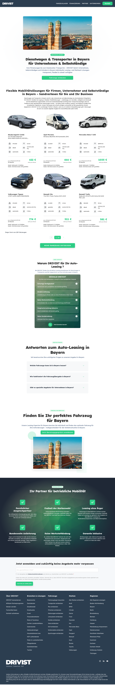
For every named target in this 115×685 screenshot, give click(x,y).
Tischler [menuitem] (29, 650)
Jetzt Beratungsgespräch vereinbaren (57, 433)
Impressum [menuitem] (9, 667)
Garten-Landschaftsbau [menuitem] (35, 624)
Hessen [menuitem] (92, 624)
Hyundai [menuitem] (72, 620)
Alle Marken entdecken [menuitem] (76, 600)
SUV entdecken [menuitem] (53, 627)
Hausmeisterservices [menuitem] (34, 634)
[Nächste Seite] (64, 237)
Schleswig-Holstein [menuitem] (96, 650)
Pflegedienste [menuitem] (31, 644)
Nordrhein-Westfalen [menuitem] (97, 634)
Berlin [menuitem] (92, 610)
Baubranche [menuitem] (31, 600)
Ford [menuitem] (70, 617)
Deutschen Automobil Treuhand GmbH (81, 676)
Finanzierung (74, 3)
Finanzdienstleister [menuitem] (33, 617)
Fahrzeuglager (62, 3)
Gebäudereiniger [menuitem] (32, 630)
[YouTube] (107, 661)
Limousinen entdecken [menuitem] (55, 617)
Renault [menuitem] (71, 637)
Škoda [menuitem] (71, 644)
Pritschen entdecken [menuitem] (54, 610)
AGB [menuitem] (22, 667)
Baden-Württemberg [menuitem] (97, 604)
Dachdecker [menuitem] (31, 604)
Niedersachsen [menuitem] (95, 630)
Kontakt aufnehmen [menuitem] (12, 614)
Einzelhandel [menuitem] (31, 607)
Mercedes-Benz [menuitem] (74, 627)
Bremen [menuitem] (92, 617)
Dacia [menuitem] (71, 614)
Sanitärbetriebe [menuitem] (32, 647)
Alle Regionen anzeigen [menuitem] (97, 600)
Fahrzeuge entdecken (57, 78)
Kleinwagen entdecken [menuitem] (55, 614)
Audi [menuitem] (70, 604)
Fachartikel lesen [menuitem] (11, 610)
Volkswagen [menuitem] (73, 650)
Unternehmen (95, 3)
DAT (7, 682)
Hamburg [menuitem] (93, 620)
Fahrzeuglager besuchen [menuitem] (56, 600)
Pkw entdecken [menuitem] (53, 607)
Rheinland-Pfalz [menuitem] (95, 637)
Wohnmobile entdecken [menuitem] (55, 630)
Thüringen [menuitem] (93, 654)
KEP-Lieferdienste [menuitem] (33, 637)
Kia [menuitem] (70, 624)
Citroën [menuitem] (71, 610)
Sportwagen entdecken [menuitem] (55, 634)
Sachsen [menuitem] (92, 644)
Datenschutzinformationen (35, 574)
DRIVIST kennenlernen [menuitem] (13, 600)
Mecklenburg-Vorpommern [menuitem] (98, 627)
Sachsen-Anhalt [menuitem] (95, 647)
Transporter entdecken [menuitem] (55, 604)
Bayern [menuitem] (92, 607)
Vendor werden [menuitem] (11, 607)
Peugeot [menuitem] (72, 634)
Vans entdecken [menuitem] (53, 624)
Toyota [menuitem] (71, 647)
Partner (85, 3)
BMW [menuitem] (70, 607)
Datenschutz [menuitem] (16, 667)
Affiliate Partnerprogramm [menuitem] (14, 604)
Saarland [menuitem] (93, 640)
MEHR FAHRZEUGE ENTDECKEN (57, 245)
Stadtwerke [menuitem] (31, 610)
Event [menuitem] (29, 614)
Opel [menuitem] (70, 630)
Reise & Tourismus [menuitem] (33, 620)
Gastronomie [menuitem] (31, 627)
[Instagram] (100, 661)
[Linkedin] (103, 661)
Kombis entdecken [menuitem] (54, 620)
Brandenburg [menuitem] (94, 614)
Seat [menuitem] (70, 640)
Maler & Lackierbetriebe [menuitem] (35, 640)
